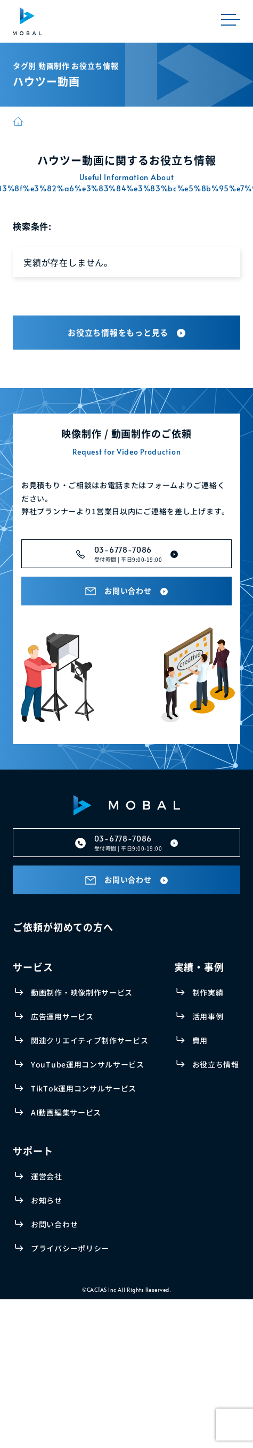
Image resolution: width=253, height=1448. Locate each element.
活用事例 (208, 1016)
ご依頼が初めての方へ (63, 927)
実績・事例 (199, 967)
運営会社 (46, 1176)
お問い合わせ (54, 1224)
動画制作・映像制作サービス (82, 992)
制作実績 (208, 992)
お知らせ (46, 1200)
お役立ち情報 (215, 1064)
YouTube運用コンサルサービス (87, 1064)
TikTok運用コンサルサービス (83, 1088)
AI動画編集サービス (66, 1112)
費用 (200, 1040)
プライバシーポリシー (70, 1248)
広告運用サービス (62, 1016)
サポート (33, 1151)
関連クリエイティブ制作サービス (90, 1040)
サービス (33, 967)
